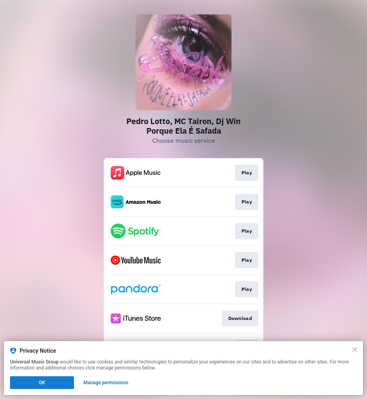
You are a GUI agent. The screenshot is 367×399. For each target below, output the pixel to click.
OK (42, 382)
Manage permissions (106, 382)
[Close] (354, 349)
